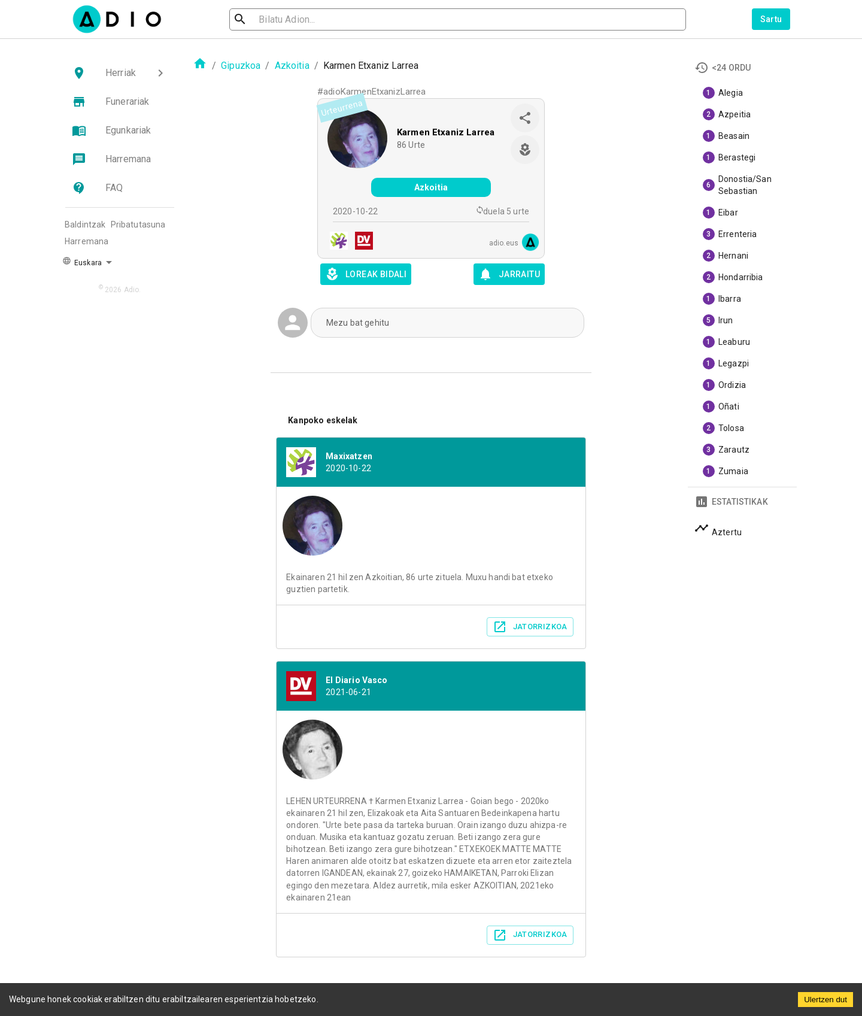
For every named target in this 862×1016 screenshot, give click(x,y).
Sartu (771, 19)
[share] (525, 118)
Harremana (86, 241)
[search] (279, 19)
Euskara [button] (82, 261)
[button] (119, 73)
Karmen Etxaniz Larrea (445, 132)
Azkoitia (292, 65)
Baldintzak (85, 224)
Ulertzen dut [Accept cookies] (825, 999)
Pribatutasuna (138, 224)
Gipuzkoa (240, 65)
